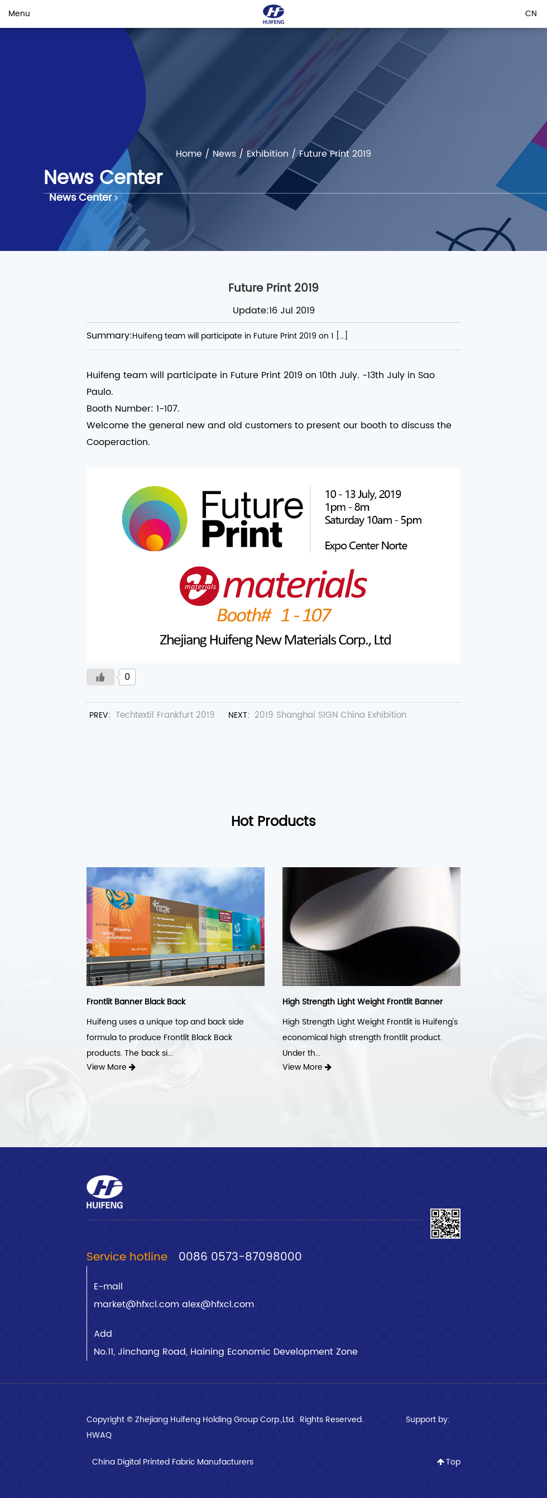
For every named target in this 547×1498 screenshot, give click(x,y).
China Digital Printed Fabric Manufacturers (172, 1462)
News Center (83, 198)
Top (448, 1462)
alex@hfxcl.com (218, 1304)
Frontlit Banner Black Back (136, 1002)
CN (531, 13)
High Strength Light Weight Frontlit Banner (362, 1002)
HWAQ (99, 1435)
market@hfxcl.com (138, 1304)
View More (111, 1067)
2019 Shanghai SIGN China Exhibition (330, 715)
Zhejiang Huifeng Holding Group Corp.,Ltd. (216, 1419)
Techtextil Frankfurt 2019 (165, 715)
